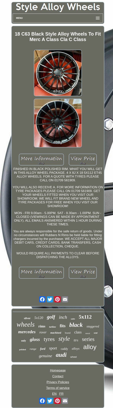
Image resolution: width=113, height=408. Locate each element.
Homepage (58, 370)
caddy (64, 348)
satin (73, 319)
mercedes (27, 331)
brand (67, 332)
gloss (35, 339)
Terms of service (58, 388)
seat (95, 333)
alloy (90, 346)
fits (63, 325)
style (64, 338)
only (23, 340)
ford (42, 348)
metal (87, 333)
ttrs (76, 340)
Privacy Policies (57, 382)
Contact (57, 376)
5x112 (85, 317)
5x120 (38, 318)
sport (53, 348)
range (33, 348)
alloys (76, 348)
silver (27, 318)
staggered (93, 326)
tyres (49, 339)
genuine (45, 355)
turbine (52, 327)
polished (22, 350)
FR (61, 394)
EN (54, 394)
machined (55, 332)
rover (42, 332)
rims (41, 326)
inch (63, 317)
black (76, 324)
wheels (26, 324)
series (88, 339)
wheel (73, 356)
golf (51, 317)
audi (61, 355)
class (78, 332)
